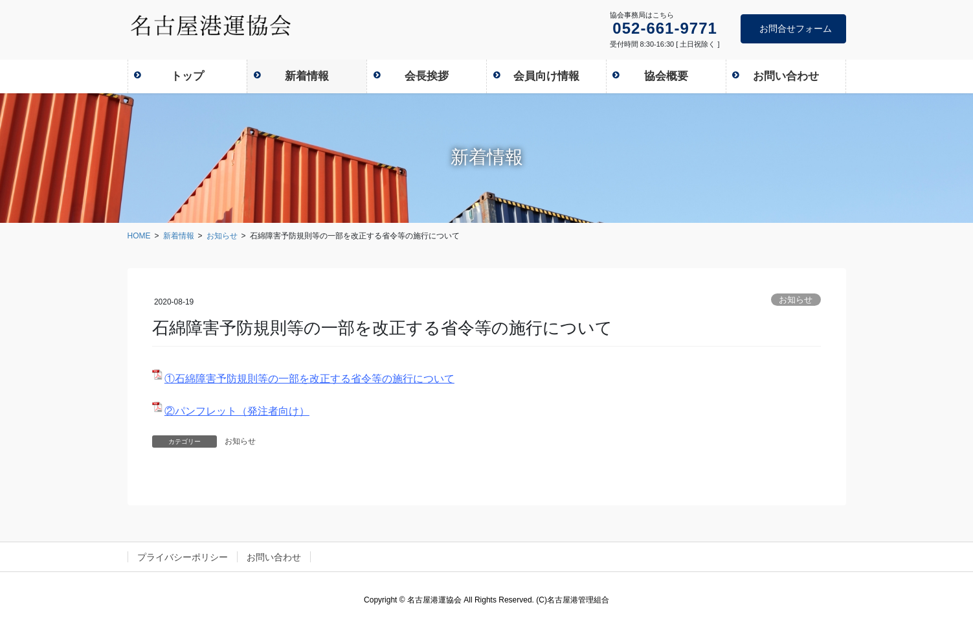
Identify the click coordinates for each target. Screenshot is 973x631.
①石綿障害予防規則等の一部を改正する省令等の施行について (309, 378)
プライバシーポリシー (182, 557)
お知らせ (795, 299)
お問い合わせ (274, 557)
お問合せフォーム (795, 28)
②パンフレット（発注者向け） (236, 411)
